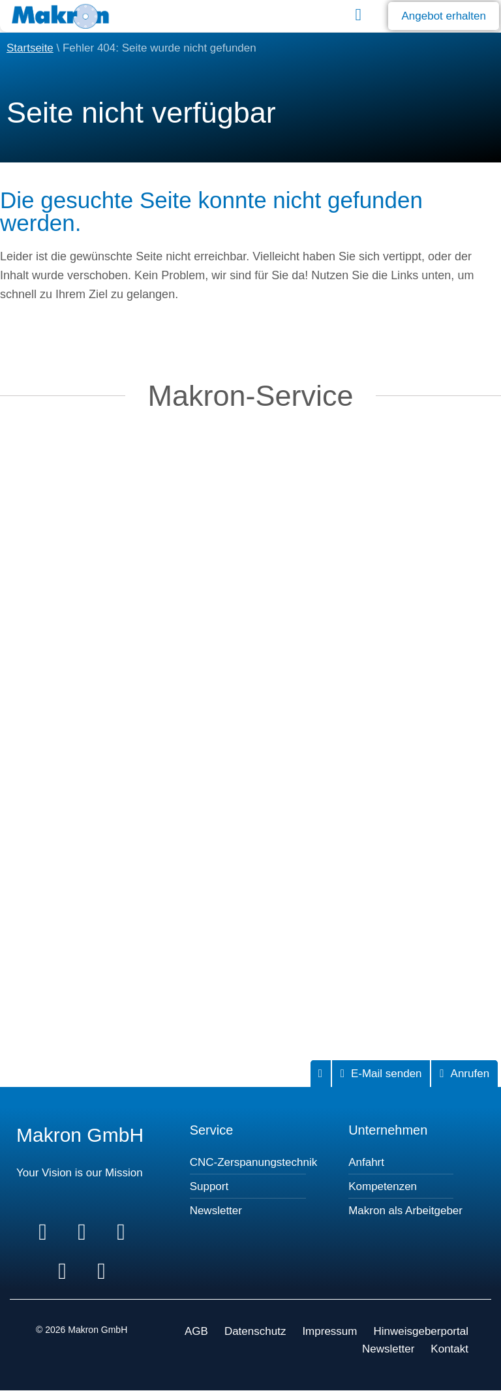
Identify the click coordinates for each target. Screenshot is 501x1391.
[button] (358, 14)
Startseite (30, 48)
